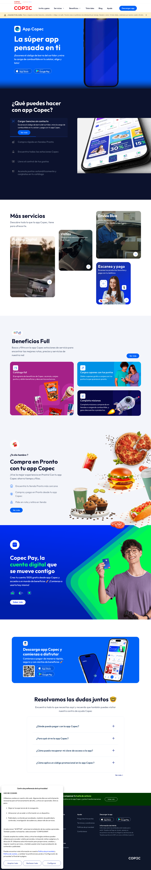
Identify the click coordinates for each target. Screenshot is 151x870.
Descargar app (128, 8)
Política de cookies (10, 854)
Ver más (24, 132)
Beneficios (75, 8)
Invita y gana (44, 8)
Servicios (59, 8)
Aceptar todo (12, 863)
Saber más (111, 799)
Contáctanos (82, 831)
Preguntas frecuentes (85, 819)
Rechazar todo (32, 863)
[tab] (39, 127)
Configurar (51, 863)
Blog (100, 8)
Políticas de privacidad (85, 827)
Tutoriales (90, 8)
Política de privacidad (46, 851)
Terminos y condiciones (86, 823)
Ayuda (109, 8)
